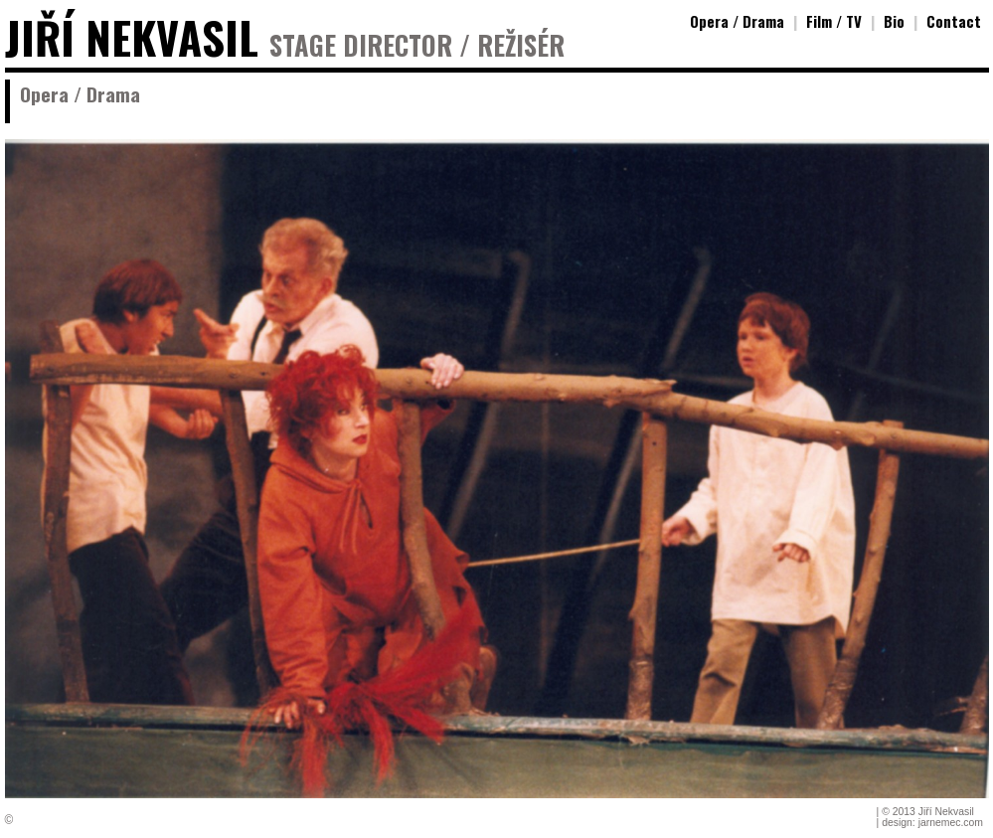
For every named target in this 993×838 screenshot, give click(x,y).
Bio (894, 21)
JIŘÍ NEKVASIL (131, 37)
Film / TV (834, 21)
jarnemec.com (950, 822)
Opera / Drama (737, 21)
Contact (953, 21)
